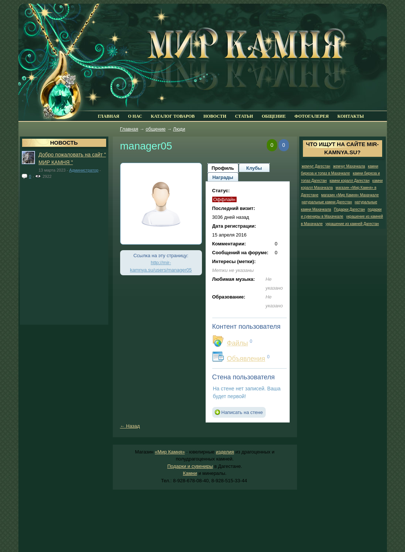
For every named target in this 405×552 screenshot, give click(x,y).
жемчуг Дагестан (316, 166)
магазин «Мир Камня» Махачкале (350, 195)
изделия (225, 452)
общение (155, 129)
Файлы (237, 343)
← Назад (130, 426)
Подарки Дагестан (349, 209)
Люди (179, 129)
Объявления (246, 358)
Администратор (83, 170)
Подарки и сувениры (190, 466)
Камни (190, 473)
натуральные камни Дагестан (327, 202)
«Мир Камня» (170, 452)
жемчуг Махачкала (349, 166)
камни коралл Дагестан (349, 181)
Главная (129, 129)
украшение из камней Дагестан (352, 224)
